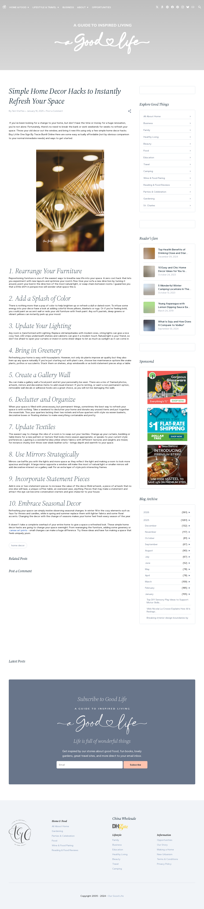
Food (146, 150)
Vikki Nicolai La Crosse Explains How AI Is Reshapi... (168, 610)
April (147, 575)
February (149, 587)
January (149, 594)
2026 (146, 512)
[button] (129, 111)
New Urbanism (164, 854)
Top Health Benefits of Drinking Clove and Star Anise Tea (172, 251)
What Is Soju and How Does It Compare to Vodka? (174, 323)
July (147, 556)
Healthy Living (151, 136)
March (148, 581)
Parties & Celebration (154, 191)
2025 (146, 520)
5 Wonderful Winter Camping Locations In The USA (173, 287)
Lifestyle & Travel (44, 7)
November (150, 531)
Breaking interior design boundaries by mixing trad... (167, 619)
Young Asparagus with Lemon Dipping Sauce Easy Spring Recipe (174, 305)
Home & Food (17, 7)
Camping (148, 171)
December (151, 525)
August (149, 550)
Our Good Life (116, 895)
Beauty (147, 143)
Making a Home (165, 849)
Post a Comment (54, 111)
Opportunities (101, 7)
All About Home (152, 116)
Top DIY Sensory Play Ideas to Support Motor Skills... (167, 601)
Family (146, 130)
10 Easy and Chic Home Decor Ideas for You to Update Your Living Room (173, 269)
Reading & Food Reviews (156, 184)
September (151, 544)
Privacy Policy (164, 863)
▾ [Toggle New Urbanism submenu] (58, 7)
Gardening (149, 198)
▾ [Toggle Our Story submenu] (87, 7)
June (147, 563)
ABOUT (81, 7)
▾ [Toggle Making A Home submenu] (28, 7)
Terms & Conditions (167, 859)
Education (148, 157)
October (149, 538)
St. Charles (149, 205)
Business (68, 7)
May (147, 569)
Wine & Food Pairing (154, 178)
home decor (18, 545)
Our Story (162, 844)
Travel (146, 164)
